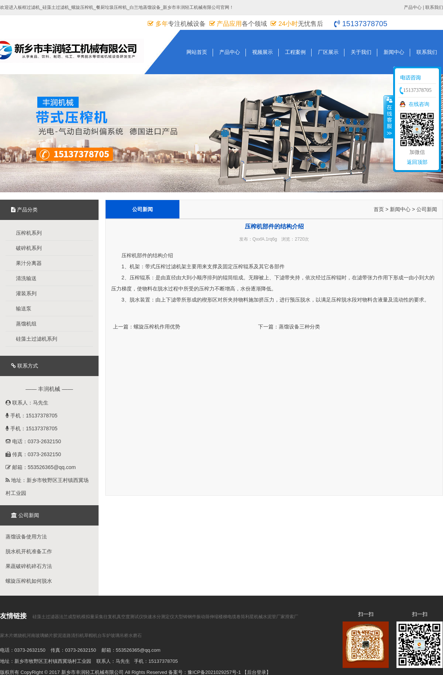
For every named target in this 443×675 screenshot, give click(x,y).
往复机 (110, 616)
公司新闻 (426, 209)
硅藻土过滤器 (45, 616)
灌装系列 (23, 293)
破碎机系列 (25, 248)
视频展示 (262, 52)
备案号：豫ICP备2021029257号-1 (204, 672)
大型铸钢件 (185, 616)
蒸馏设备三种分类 (299, 327)
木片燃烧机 (15, 635)
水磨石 (135, 635)
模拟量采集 (92, 616)
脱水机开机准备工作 (29, 551)
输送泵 (20, 308)
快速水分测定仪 (158, 616)
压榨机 (129, 255)
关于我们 (361, 52)
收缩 (389, 116)
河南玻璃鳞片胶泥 (44, 635)
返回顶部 (417, 162)
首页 (379, 209)
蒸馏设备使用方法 (26, 537)
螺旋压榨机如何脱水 (29, 581)
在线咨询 (419, 104)
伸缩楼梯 (218, 616)
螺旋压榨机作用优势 (157, 327)
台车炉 (104, 635)
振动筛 (203, 616)
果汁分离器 (25, 263)
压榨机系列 (25, 233)
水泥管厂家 (274, 616)
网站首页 (196, 52)
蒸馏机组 (23, 324)
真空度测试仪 (130, 616)
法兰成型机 (70, 616)
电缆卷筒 (236, 616)
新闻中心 (394, 52)
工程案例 (295, 52)
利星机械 (254, 616)
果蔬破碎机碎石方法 (29, 566)
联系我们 (434, 7)
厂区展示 (328, 52)
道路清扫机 (73, 635)
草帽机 (90, 635)
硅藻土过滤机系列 (33, 339)
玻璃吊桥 (119, 635)
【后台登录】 (256, 672)
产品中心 (413, 7)
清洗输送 (23, 278)
